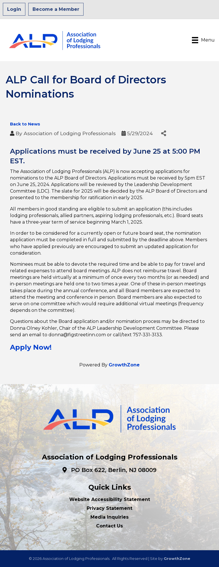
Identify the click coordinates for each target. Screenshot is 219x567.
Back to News (25, 124)
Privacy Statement (109, 508)
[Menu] (203, 40)
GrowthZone (124, 365)
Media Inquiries (109, 517)
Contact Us (109, 526)
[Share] (163, 133)
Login (14, 9)
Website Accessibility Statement (109, 499)
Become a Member (56, 9)
